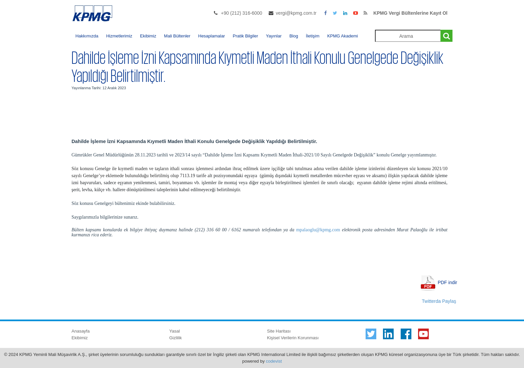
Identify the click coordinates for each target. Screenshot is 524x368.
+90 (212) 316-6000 (241, 13)
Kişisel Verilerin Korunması (293, 337)
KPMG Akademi (342, 35)
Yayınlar (274, 35)
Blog (293, 35)
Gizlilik (175, 337)
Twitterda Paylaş (439, 301)
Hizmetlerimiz (119, 35)
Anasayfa (81, 331)
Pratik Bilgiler (245, 35)
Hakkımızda (87, 35)
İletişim (312, 35)
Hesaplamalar (211, 35)
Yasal (174, 331)
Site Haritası (279, 331)
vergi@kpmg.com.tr (296, 13)
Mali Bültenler (177, 35)
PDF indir (447, 282)
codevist (274, 361)
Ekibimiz (148, 35)
